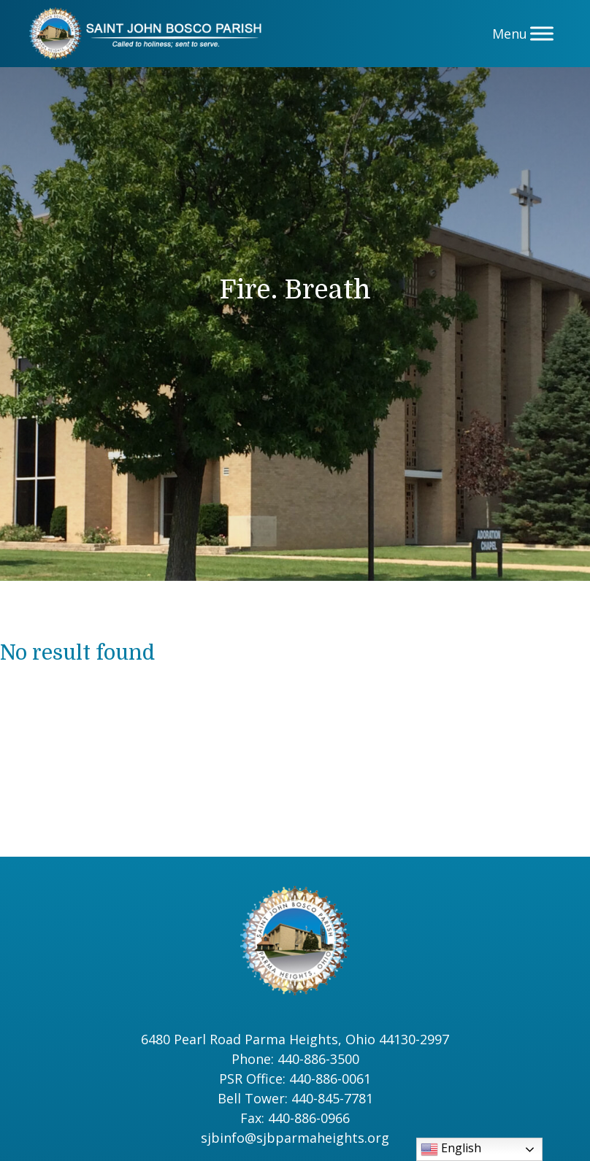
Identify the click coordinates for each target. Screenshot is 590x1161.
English (451, 1149)
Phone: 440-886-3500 (295, 1059)
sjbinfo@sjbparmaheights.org (295, 1137)
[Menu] (541, 33)
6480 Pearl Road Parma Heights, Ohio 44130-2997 (295, 1039)
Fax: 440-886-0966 (295, 1118)
